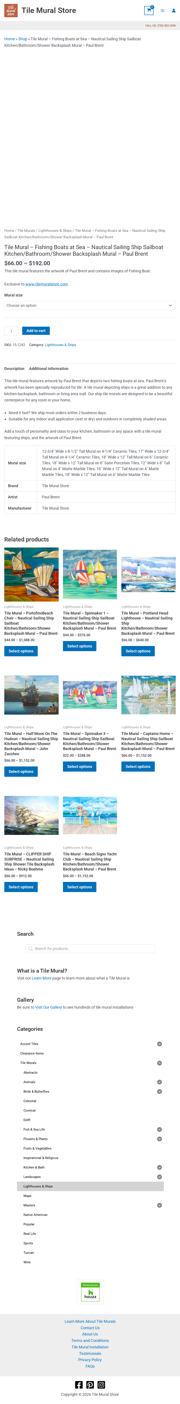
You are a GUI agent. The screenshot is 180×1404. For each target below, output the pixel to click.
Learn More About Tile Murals (90, 1321)
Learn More (42, 978)
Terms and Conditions (90, 1340)
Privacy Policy (90, 1359)
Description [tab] (14, 368)
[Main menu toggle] (162, 10)
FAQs (90, 1366)
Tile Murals (26, 231)
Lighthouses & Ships (55, 231)
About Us (90, 1334)
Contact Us (90, 1328)
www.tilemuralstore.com (46, 284)
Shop (22, 39)
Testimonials (90, 1353)
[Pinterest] (90, 1385)
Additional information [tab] (48, 368)
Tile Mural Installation (90, 1347)
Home (9, 39)
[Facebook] (79, 1385)
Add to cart (36, 330)
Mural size (13, 295)
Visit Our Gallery (48, 1007)
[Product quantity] (11, 331)
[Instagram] (101, 1385)
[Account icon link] (174, 10)
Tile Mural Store (49, 10)
